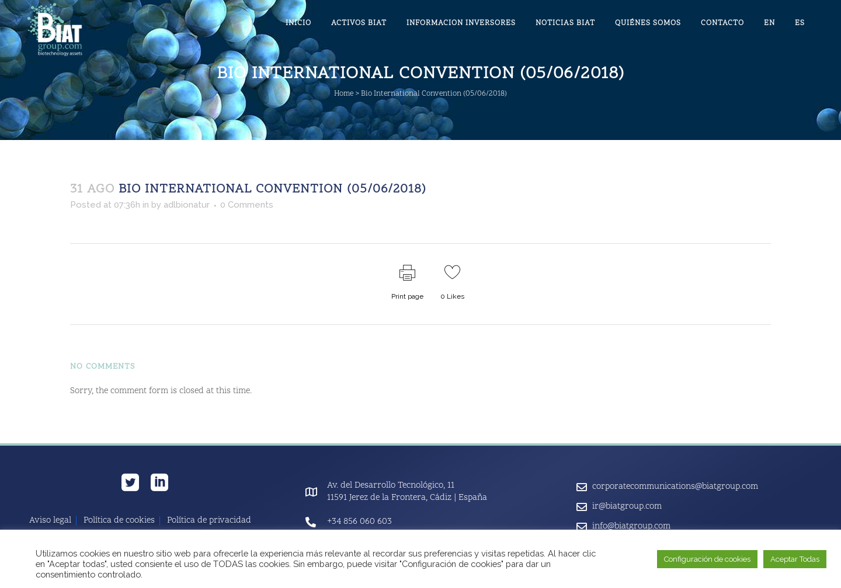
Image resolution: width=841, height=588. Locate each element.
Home (343, 94)
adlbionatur (187, 205)
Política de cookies (119, 521)
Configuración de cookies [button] (707, 559)
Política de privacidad (209, 521)
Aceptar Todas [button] (794, 559)
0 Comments (246, 205)
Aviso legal (50, 521)
